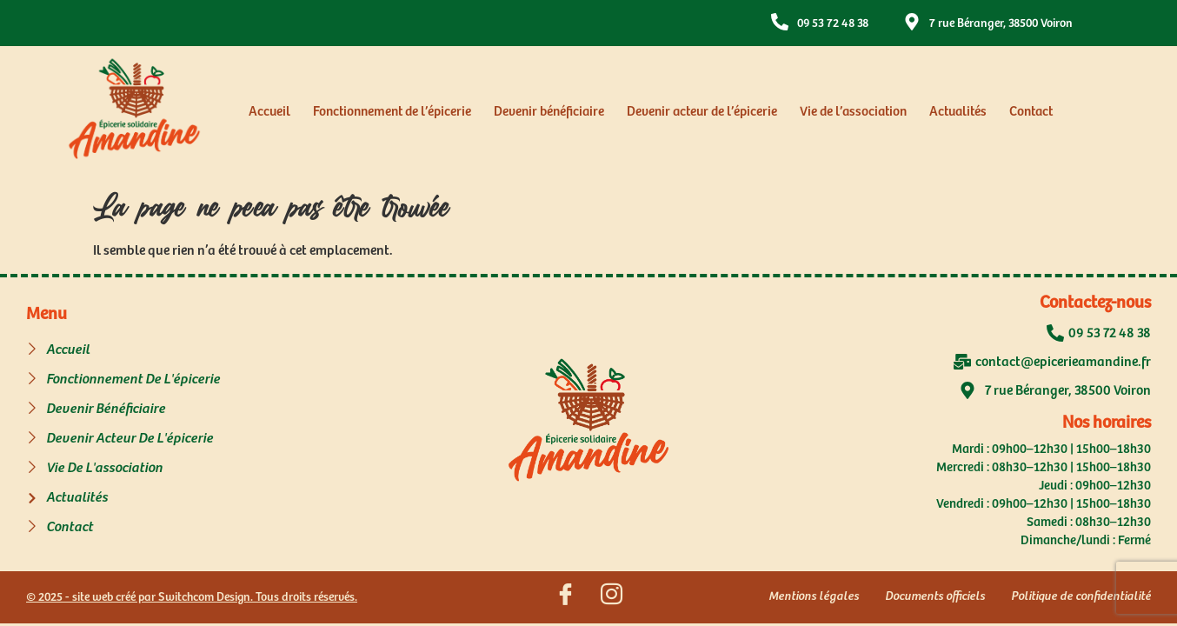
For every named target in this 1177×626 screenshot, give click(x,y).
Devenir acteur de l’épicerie (702, 111)
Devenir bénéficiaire (549, 111)
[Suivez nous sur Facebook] (565, 597)
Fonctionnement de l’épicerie (392, 111)
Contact (1031, 111)
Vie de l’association (853, 111)
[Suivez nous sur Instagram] (611, 597)
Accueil (269, 111)
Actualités (958, 111)
